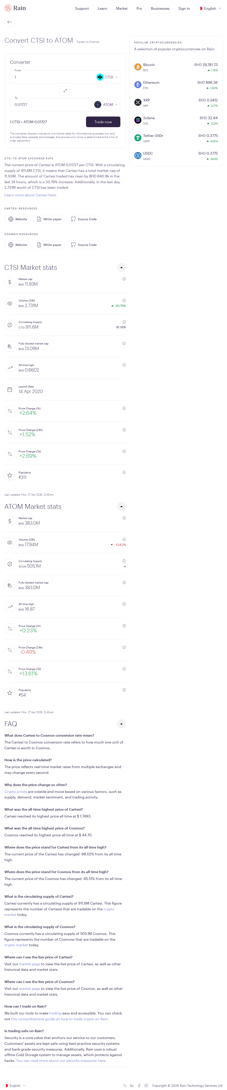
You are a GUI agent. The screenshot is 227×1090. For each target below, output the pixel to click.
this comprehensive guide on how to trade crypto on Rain (59, 1019)
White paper (48, 219)
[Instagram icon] (146, 1085)
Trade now (103, 122)
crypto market (16, 945)
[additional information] (124, 279)
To (16, 97)
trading (55, 1013)
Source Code (84, 219)
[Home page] (15, 8)
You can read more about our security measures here (60, 1060)
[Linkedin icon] (132, 1085)
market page (29, 964)
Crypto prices (15, 791)
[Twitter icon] (125, 1085)
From (18, 70)
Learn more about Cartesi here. (30, 195)
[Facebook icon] (139, 1085)
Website (17, 219)
